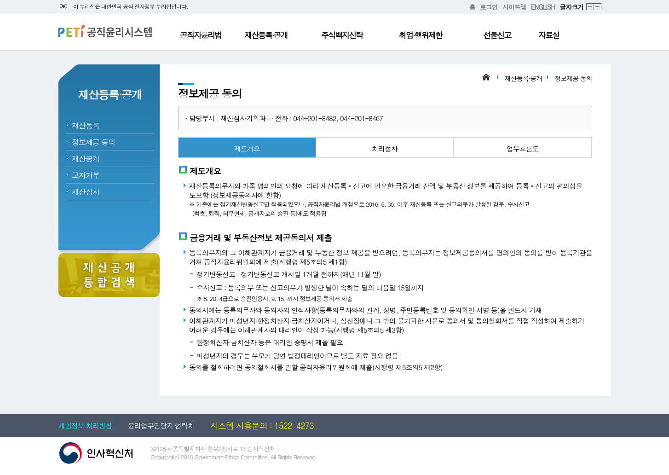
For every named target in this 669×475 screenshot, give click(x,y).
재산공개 (85, 158)
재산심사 (85, 191)
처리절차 (385, 148)
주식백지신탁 (342, 35)
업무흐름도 (523, 148)
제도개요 (247, 148)
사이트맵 (514, 7)
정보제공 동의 (93, 142)
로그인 (489, 7)
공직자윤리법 (200, 35)
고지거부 (85, 175)
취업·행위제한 (420, 35)
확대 (590, 7)
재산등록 (85, 125)
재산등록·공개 (266, 35)
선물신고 (497, 35)
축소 (598, 7)
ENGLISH (543, 7)
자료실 (548, 35)
